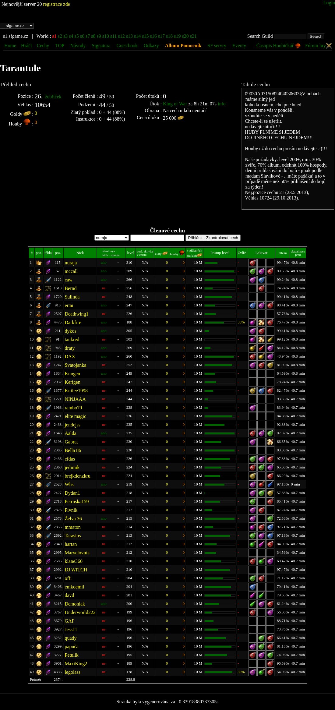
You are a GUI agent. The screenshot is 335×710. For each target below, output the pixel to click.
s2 (60, 36)
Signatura (101, 45)
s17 (161, 36)
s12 (121, 36)
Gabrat (71, 441)
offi (68, 578)
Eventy (239, 45)
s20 (185, 36)
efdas (70, 458)
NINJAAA (75, 399)
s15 (145, 36)
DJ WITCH (76, 569)
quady (70, 638)
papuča (71, 646)
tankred (72, 339)
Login (329, 2)
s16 (153, 36)
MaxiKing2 (76, 663)
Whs (69, 484)
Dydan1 (72, 493)
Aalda (70, 433)
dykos (70, 331)
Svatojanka (75, 365)
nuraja (71, 262)
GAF (69, 620)
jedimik (72, 467)
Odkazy (151, 45)
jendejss (72, 424)
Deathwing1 (76, 313)
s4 (71, 36)
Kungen (72, 373)
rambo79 (73, 407)
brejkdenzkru (77, 476)
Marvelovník (77, 552)
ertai (69, 305)
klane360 (74, 561)
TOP (60, 45)
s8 (93, 36)
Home (10, 45)
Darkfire (73, 322)
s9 (99, 36)
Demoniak (75, 603)
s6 (82, 36)
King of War (175, 103)
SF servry (216, 45)
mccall (71, 271)
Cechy (43, 45)
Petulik (71, 655)
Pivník (71, 510)
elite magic (75, 416)
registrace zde (56, 4)
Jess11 (71, 629)
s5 (77, 36)
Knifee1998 (76, 390)
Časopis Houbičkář (278, 45)
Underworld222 (80, 612)
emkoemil (74, 586)
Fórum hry (318, 45)
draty (70, 348)
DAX (70, 356)
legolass (72, 672)
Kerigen (72, 382)
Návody (78, 45)
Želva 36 (73, 518)
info (222, 103)
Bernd (70, 288)
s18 (169, 36)
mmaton (72, 527)
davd (69, 595)
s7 (88, 36)
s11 (113, 36)
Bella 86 (73, 450)
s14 (137, 36)
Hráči (26, 45)
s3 (65, 36)
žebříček (53, 96)
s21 (193, 36)
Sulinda (72, 296)
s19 (177, 36)
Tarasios (73, 535)
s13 (129, 36)
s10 (105, 36)
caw (68, 279)
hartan (71, 544)
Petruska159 (77, 501)
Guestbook (127, 45)
